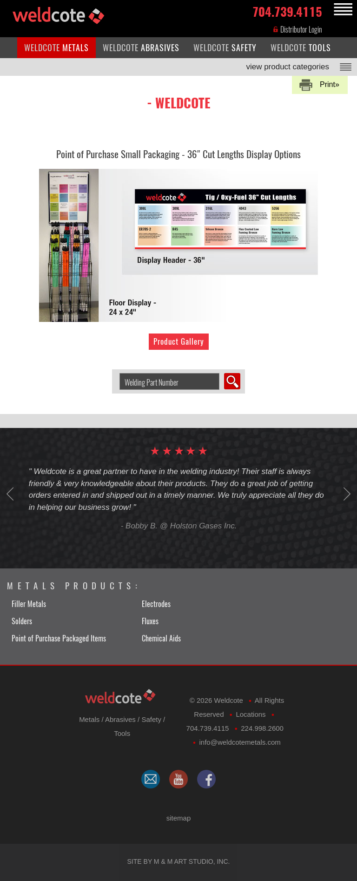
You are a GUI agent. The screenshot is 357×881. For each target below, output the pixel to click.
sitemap (178, 818)
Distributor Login (297, 29)
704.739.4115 (287, 10)
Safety (151, 719)
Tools (122, 733)
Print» (329, 84)
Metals (89, 719)
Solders (22, 621)
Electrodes (156, 604)
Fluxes (150, 621)
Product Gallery (178, 341)
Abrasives (120, 719)
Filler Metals (29, 604)
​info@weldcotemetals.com (239, 742)
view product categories (287, 66)
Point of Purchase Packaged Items (59, 638)
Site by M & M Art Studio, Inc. (178, 861)
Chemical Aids (161, 638)
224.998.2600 (262, 728)
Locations (250, 714)
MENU (342, 9)
